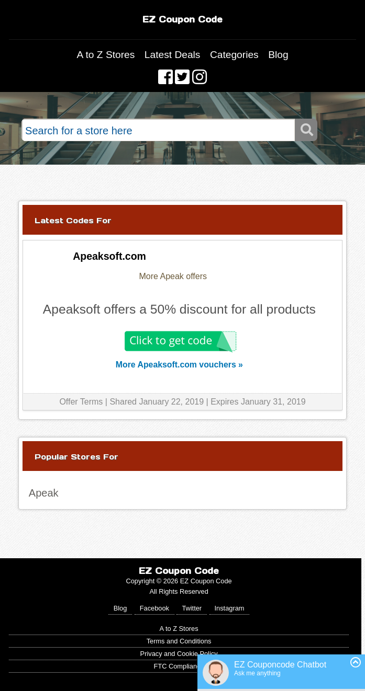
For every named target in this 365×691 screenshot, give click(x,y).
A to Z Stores (105, 54)
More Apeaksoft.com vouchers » (179, 364)
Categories (234, 54)
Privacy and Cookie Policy (179, 654)
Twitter (192, 608)
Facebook (154, 608)
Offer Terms (81, 401)
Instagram (230, 608)
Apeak (44, 493)
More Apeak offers (173, 276)
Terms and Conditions (179, 641)
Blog (278, 54)
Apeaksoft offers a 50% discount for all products (179, 309)
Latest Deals (173, 54)
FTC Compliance (179, 666)
